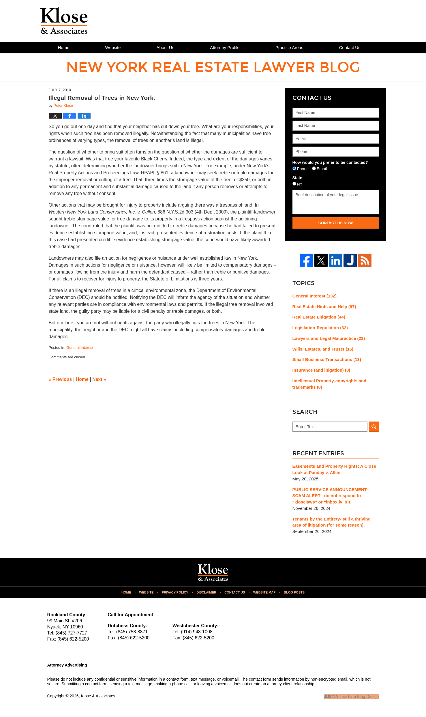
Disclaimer (206, 592)
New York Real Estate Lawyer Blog (64, 20)
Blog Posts (294, 592)
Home (64, 47)
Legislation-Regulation (320, 327)
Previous (60, 379)
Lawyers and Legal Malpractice (328, 338)
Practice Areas (289, 47)
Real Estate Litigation (318, 316)
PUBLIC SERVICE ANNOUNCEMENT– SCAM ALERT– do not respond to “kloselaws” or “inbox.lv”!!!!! (330, 496)
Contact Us (349, 47)
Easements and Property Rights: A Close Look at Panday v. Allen (334, 469)
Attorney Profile (225, 47)
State (297, 177)
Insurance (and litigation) (321, 370)
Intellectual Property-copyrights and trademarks (329, 384)
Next (99, 379)
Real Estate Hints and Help (324, 306)
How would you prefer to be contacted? (330, 162)
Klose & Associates (98, 696)
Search (374, 427)
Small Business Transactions (326, 359)
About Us (165, 47)
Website (113, 47)
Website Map (264, 592)
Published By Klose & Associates (347, 20)
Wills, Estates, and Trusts (323, 349)
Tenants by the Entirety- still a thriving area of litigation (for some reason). (331, 522)
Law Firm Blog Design (351, 696)
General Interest (79, 347)
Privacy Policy (175, 592)
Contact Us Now (335, 223)
